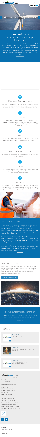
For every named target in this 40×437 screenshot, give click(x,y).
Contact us (20, 323)
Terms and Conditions (6, 429)
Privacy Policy (4, 427)
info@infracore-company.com (8, 384)
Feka (7, 433)
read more (20, 58)
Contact (20, 254)
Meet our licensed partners (10, 279)
